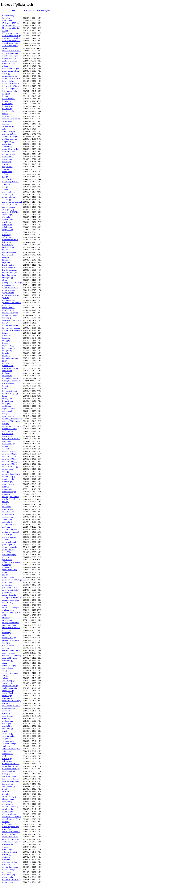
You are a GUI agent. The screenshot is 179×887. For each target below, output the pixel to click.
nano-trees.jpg (7, 482)
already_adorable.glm (10, 56)
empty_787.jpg (7, 230)
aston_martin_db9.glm (10, 68)
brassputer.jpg (7, 116)
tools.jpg (5, 789)
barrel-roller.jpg (8, 81)
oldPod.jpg (6, 527)
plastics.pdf (6, 565)
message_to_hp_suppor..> (11, 426)
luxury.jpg (6, 403)
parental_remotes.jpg (10, 547)
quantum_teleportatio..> (11, 600)
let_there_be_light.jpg (10, 393)
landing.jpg (6, 386)
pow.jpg (5, 575)
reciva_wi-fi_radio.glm (10, 608)
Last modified (29, 10)
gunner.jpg (6, 305)
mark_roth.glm (7, 411)
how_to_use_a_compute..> (12, 330)
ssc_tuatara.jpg (7, 721)
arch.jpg (5, 66)
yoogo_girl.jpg (7, 882)
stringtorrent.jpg (8, 741)
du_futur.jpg (6, 199)
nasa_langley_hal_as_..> (11, 499)
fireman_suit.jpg (8, 247)
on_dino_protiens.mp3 (10, 532)
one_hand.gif (7, 534)
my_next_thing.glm (9, 477)
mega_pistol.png (8, 416)
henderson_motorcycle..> (11, 320)
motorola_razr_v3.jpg (10, 466)
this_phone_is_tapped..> (11, 779)
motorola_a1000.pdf (9, 464)
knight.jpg (6, 373)
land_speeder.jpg (8, 383)
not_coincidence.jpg (9, 514)
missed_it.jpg (7, 436)
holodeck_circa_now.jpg (11, 328)
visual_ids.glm (7, 829)
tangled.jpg (6, 756)
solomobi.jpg (7, 696)
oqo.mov (5, 539)
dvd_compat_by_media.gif (12, 202)
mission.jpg (6, 441)
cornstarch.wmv (8, 157)
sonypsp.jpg (6, 703)
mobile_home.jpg (8, 444)
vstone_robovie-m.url (10, 837)
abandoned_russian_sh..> (11, 51)
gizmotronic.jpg (8, 285)
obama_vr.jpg (7, 519)
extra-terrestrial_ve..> (10, 240)
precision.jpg (7, 582)
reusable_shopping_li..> (11, 613)
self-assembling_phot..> (11, 650)
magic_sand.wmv (8, 408)
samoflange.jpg (7, 633)
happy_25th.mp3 (8, 308)
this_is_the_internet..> (10, 776)
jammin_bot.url (7, 366)
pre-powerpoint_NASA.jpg (12, 580)
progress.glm (7, 585)
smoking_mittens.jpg (10, 688)
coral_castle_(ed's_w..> (10, 152)
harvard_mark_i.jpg (9, 315)
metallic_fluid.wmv (9, 429)
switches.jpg (6, 751)
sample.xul (6, 635)
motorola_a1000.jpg (9, 461)
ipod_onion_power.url (10, 358)
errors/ (4, 232)
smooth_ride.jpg (8, 691)
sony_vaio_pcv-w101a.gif (11, 701)
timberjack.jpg (7, 784)
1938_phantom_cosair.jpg (11, 36)
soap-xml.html (7, 693)
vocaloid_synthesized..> (11, 832)
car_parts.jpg (7, 121)
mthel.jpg (5, 471)
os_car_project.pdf (9, 542)
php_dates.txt (7, 560)
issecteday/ (6, 363)
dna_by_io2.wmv (8, 192)
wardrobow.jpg (7, 844)
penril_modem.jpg (9, 555)
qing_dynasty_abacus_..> (11, 597)
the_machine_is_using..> (11, 766)
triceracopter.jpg (8, 799)
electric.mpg (6, 222)
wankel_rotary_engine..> (11, 842)
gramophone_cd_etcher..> (11, 303)
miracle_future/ (7, 434)
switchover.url (7, 754)
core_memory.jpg (8, 154)
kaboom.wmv (7, 371)
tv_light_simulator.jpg (10, 807)
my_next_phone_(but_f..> (11, 474)
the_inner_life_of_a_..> (10, 764)
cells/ (4, 129)
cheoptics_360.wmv (9, 134)
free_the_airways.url (9, 270)
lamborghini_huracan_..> (11, 378)
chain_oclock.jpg (8, 131)
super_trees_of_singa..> (11, 749)
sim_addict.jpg (7, 668)
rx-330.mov (6, 630)
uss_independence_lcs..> (11, 819)
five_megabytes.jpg (9, 252)
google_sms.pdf (8, 293)
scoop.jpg (5, 648)
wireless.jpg (6, 872)
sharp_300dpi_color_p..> (11, 658)
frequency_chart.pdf (9, 272)
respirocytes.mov (8, 610)
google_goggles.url (9, 290)
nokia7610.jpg (7, 509)
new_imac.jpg (7, 507)
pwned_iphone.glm (9, 595)
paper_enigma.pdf (8, 545)
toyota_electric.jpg (9, 796)
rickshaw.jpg (6, 618)
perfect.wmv (6, 557)
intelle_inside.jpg (8, 348)
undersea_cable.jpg (9, 814)
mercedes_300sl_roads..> (11, 421)
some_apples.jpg (8, 698)
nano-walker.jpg (8, 484)
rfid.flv (4, 615)
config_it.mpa (7, 144)
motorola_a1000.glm (9, 459)
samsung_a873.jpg (9, 638)
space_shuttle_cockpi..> (11, 706)
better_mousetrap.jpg (10, 91)
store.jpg (5, 731)
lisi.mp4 (5, 396)
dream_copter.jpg (8, 197)
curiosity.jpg (6, 162)
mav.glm (5, 414)
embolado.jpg (7, 227)
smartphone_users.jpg (10, 686)
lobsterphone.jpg (8, 398)
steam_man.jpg (7, 728)
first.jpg (5, 250)
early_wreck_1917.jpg (10, 212)
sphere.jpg (6, 713)
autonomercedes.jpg (9, 76)
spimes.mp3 (6, 718)
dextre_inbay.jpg (8, 172)
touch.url (5, 791)
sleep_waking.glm (9, 681)
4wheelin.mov (7, 21)
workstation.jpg (8, 877)
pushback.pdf (7, 592)
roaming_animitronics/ (10, 623)
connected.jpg (7, 146)
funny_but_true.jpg (9, 275)
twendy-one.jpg (8, 809)
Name (12, 10)
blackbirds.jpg (7, 104)
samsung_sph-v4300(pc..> (11, 640)
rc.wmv (5, 605)
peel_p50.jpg (7, 552)
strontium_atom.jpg (9, 744)
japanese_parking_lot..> (11, 368)
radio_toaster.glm (8, 602)
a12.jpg (5, 48)
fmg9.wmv (6, 262)
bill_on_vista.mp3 (8, 99)
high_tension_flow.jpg (10, 325)
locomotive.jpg (7, 401)
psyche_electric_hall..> (10, 590)
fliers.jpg (5, 257)
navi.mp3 (5, 502)
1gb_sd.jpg (6, 18)
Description (45, 10)
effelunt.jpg (6, 217)
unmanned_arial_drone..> (11, 817)
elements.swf (7, 225)
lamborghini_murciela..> (11, 381)
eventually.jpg (7, 235)
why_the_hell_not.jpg (10, 867)
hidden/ (5, 323)
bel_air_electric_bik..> (10, 84)
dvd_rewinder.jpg (8, 207)
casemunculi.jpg (8, 126)
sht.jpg (4, 663)
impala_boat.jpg (8, 346)
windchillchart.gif (8, 870)
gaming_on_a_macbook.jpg (12, 283)
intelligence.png (8, 351)
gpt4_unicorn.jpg (8, 300)
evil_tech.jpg (7, 237)
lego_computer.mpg (9, 391)
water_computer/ (8, 849)
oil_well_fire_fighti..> (10, 524)
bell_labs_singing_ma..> (11, 89)
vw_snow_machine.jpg (10, 839)
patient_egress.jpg (8, 550)
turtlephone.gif (7, 801)
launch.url (5, 388)
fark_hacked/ (7, 242)
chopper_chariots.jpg (10, 136)
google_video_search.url (11, 295)
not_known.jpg (7, 517)
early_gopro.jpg (8, 209)
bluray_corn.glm (8, 111)
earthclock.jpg (7, 215)
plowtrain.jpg (7, 567)
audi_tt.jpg (6, 73)
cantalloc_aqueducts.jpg (11, 119)
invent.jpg (5, 353)
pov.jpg (5, 572)
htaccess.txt (6, 335)
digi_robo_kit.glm (8, 179)
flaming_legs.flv (8, 255)
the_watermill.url (8, 771)
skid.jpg (5, 676)
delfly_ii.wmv (7, 167)
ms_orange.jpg (7, 469)
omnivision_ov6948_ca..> (11, 529)
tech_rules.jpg (7, 761)
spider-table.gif (7, 716)
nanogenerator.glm (9, 492)
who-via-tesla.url (8, 864)
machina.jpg (6, 406)
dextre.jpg (5, 169)
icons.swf (5, 343)
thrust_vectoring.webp (10, 781)
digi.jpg (5, 177)
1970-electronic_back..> (11, 43)
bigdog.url (6, 94)
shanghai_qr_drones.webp (11, 655)
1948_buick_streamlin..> (11, 41)
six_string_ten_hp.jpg (10, 673)
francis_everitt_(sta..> (10, 267)
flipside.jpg (6, 260)
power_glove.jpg (8, 577)
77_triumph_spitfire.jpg (11, 28)
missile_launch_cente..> (11, 439)
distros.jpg (6, 184)
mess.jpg (5, 424)
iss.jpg (4, 361)
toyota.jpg (5, 794)
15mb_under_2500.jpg (10, 23)
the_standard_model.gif (11, 769)
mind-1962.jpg (7, 431)
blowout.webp (7, 106)
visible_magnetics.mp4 (10, 827)
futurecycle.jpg (7, 277)
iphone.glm (6, 356)
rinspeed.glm (7, 620)
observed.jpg (7, 522)
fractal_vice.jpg (8, 265)
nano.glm (5, 487)
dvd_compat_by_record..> (11, 204)
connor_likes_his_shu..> (11, 149)
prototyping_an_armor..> (11, 587)
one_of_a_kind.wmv (9, 537)
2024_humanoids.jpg (10, 46)
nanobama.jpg (7, 489)
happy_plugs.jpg (8, 310)
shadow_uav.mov (8, 653)
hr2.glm (5, 333)
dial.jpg (5, 174)
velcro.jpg (5, 822)
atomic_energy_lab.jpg (10, 71)
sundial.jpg (6, 746)
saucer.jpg (5, 643)
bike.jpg (5, 96)
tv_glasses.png (7, 804)
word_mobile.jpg (8, 875)
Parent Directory (8, 15)
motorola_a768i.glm (9, 454)
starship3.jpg (7, 726)
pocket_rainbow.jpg (9, 570)
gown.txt (5, 298)
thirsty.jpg (5, 774)
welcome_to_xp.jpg (9, 852)
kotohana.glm (7, 376)
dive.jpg (5, 187)
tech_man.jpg (7, 759)
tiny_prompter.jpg (8, 786)
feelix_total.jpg (7, 245)
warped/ (5, 847)
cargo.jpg (5, 124)
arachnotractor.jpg (8, 63)
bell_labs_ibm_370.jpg (10, 86)
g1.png (4, 280)
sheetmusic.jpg (7, 660)
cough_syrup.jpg (8, 159)
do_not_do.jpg (7, 194)
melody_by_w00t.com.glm (12, 419)
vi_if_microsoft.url (9, 824)
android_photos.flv (9, 58)
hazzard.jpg (6, 318)
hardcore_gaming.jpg (10, 313)
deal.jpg (5, 164)
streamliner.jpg (7, 733)
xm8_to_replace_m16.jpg (11, 880)
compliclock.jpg (8, 141)
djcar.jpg (5, 189)
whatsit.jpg (6, 857)
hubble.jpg (6, 338)
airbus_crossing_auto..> (11, 53)
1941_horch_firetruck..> (11, 38)
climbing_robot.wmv (10, 139)
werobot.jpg (6, 854)
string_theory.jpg (8, 736)
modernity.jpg (7, 449)
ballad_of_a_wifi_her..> (11, 78)
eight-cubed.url (7, 220)
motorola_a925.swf (9, 456)
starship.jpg (6, 723)
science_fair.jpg (8, 645)
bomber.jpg (6, 114)
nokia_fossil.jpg (8, 512)
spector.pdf (6, 711)
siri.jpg (4, 670)
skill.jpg (5, 678)
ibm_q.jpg (6, 340)
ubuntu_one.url (7, 812)
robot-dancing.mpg (9, 625)
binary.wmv (6, 101)
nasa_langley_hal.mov (10, 497)
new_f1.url (6, 504)
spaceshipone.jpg (8, 708)
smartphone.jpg (7, 683)
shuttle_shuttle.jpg (9, 665)
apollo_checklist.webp (10, 61)
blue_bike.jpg (7, 109)
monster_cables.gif (9, 451)
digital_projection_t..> (10, 182)
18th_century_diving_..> (11, 26)
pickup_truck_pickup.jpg (11, 562)
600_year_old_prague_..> (11, 33)
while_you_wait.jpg (9, 862)
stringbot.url (6, 739)
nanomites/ (6, 494)
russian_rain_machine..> (11, 628)
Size (38, 10)
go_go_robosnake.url (10, 288)
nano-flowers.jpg (8, 479)
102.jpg (5, 31)
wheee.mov (6, 859)
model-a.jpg (6, 446)
